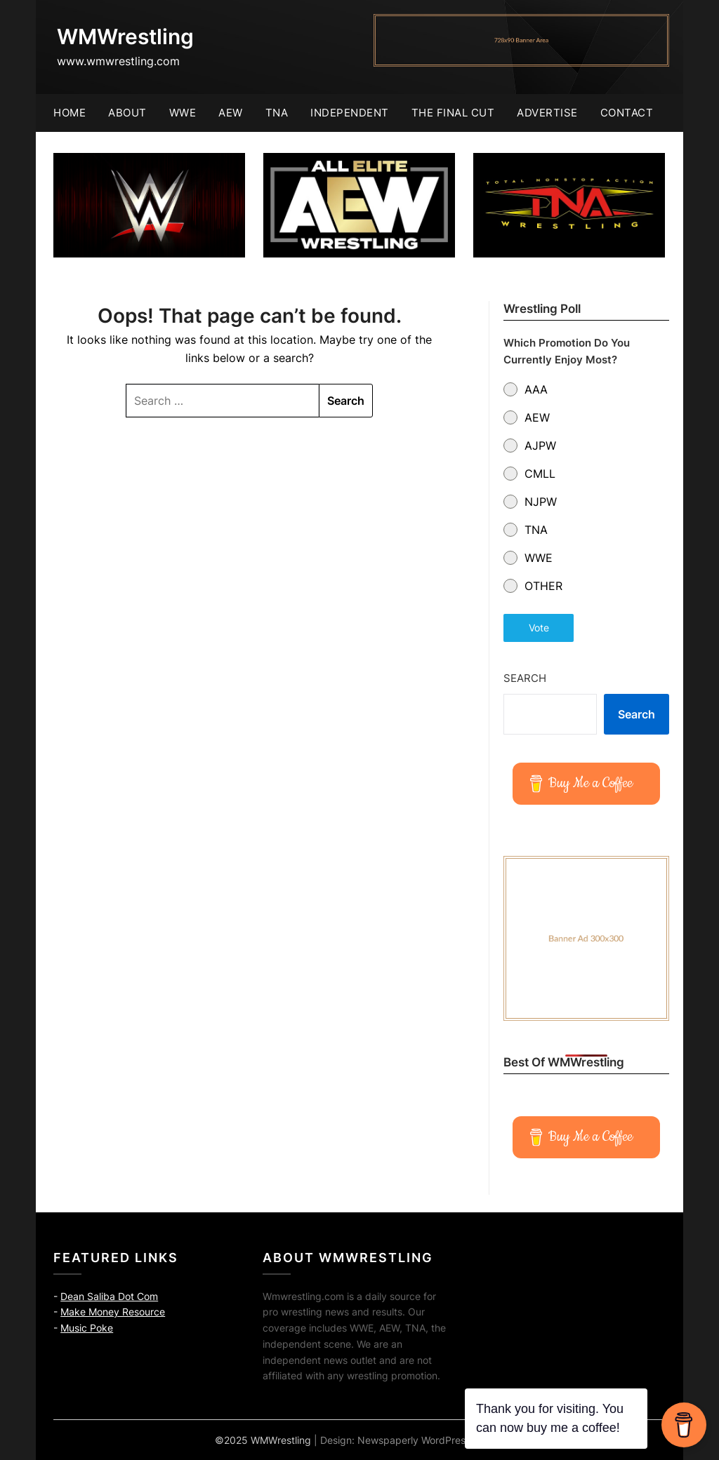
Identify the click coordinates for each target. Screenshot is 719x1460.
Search (524, 678)
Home (69, 112)
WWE (183, 112)
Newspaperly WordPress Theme (431, 1440)
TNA (277, 112)
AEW (230, 112)
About (127, 112)
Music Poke (86, 1328)
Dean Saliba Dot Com (109, 1296)
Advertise (547, 112)
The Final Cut (453, 112)
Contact (627, 112)
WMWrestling (125, 36)
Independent (349, 112)
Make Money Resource (112, 1312)
